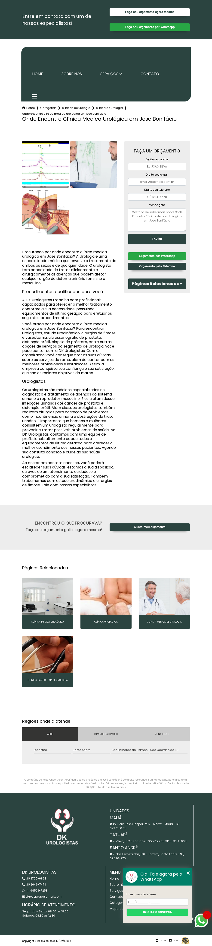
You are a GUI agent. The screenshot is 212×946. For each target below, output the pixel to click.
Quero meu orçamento (149, 527)
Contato (150, 74)
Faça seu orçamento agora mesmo (149, 12)
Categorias (48, 108)
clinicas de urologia (76, 108)
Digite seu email (157, 175)
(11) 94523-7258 (35, 890)
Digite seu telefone (157, 190)
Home (37, 74)
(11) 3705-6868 (34, 878)
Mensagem (157, 205)
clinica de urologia (109, 108)
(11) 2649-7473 (34, 884)
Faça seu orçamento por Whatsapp (150, 27)
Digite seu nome (157, 159)
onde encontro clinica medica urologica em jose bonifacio (64, 114)
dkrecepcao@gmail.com (41, 897)
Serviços (109, 74)
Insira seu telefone (141, 894)
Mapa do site (120, 909)
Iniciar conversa (157, 912)
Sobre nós (71, 74)
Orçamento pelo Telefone (157, 266)
